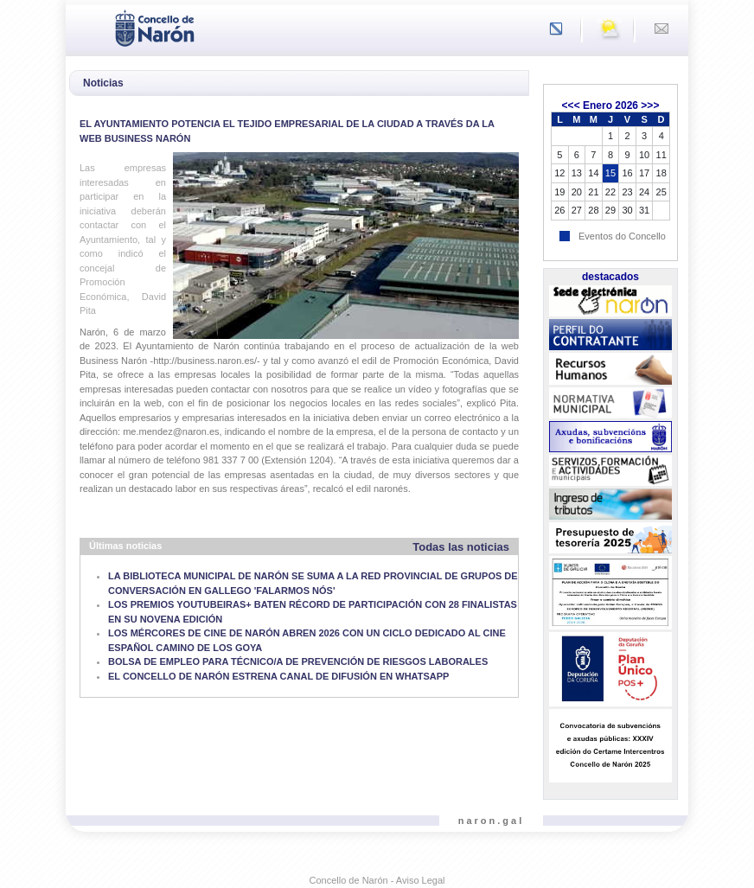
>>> (650, 105)
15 (610, 173)
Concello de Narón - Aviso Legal (377, 880)
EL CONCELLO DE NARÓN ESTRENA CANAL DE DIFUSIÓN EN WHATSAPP (278, 676)
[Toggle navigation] (84, 27)
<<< (571, 105)
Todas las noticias (460, 546)
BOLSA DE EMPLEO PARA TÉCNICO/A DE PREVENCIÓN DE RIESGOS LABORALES (298, 661)
